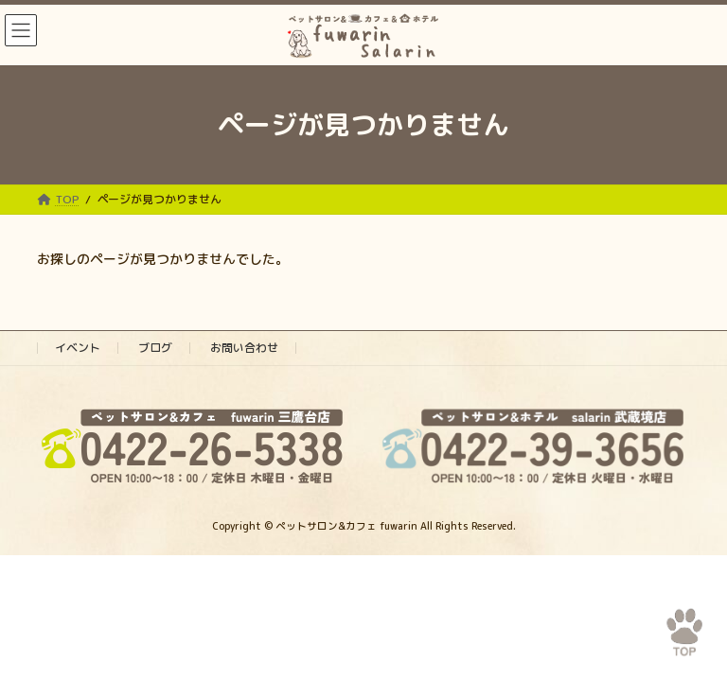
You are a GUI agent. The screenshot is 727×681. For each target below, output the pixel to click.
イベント (77, 348)
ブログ (155, 348)
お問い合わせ (244, 348)
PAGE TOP (672, 621)
